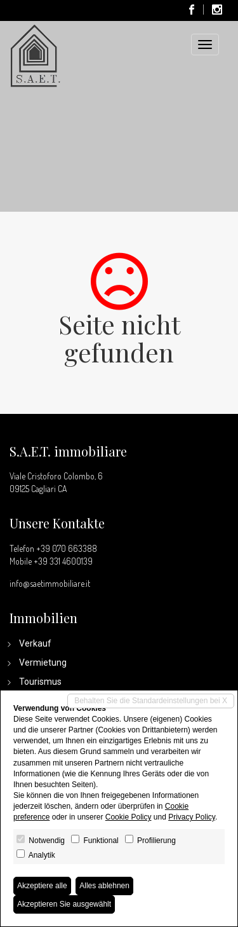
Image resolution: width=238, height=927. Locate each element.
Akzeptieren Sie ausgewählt (64, 904)
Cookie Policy (128, 817)
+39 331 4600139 (63, 561)
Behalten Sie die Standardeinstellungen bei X (150, 700)
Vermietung (43, 662)
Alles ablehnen (104, 885)
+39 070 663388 (66, 548)
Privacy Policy (191, 817)
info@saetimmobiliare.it (50, 583)
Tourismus (40, 681)
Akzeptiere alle (42, 885)
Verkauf (35, 643)
